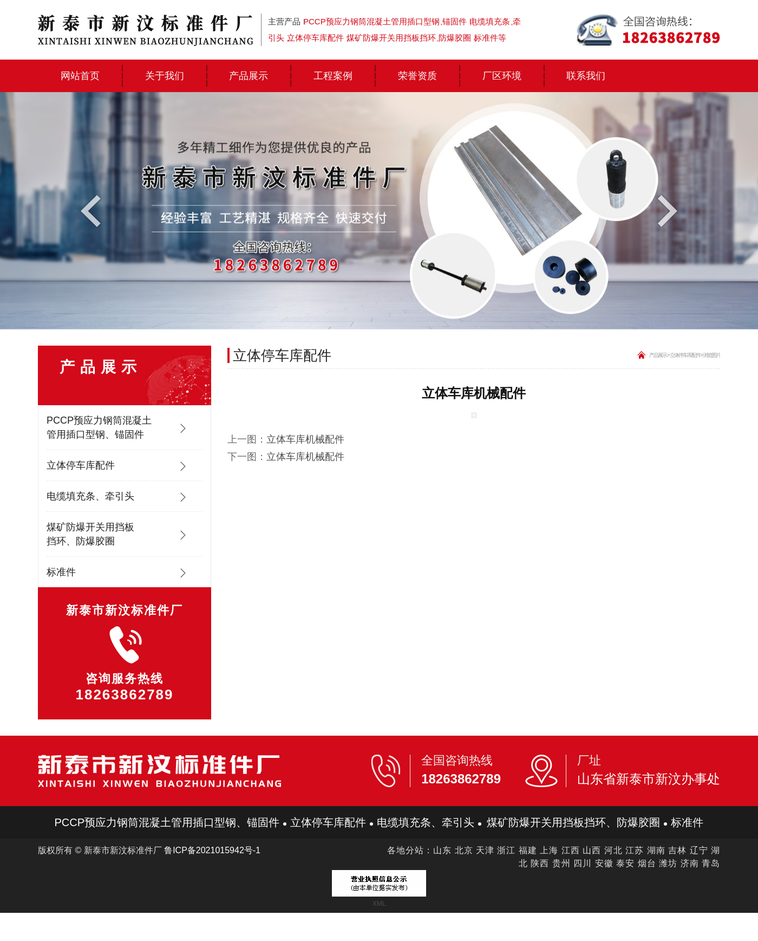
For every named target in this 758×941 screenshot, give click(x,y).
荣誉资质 (417, 75)
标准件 (61, 572)
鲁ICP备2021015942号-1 (212, 850)
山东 (442, 850)
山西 (592, 850)
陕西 (540, 863)
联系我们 (585, 75)
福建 (528, 850)
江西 (570, 850)
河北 (613, 850)
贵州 (561, 863)
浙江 (506, 850)
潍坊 (668, 863)
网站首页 (80, 75)
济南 (690, 863)
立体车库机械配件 (305, 439)
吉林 (677, 850)
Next (664, 210)
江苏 (634, 850)
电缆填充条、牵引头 (90, 496)
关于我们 (164, 75)
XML (379, 903)
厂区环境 (501, 75)
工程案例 (333, 75)
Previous (93, 210)
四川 (582, 863)
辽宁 (699, 850)
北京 (464, 850)
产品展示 (248, 75)
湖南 (656, 850)
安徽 (604, 863)
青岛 (711, 863)
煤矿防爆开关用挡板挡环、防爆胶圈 (90, 534)
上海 (549, 850)
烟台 (647, 863)
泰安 (625, 863)
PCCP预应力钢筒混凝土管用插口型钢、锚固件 (99, 427)
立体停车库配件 (81, 465)
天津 (485, 850)
